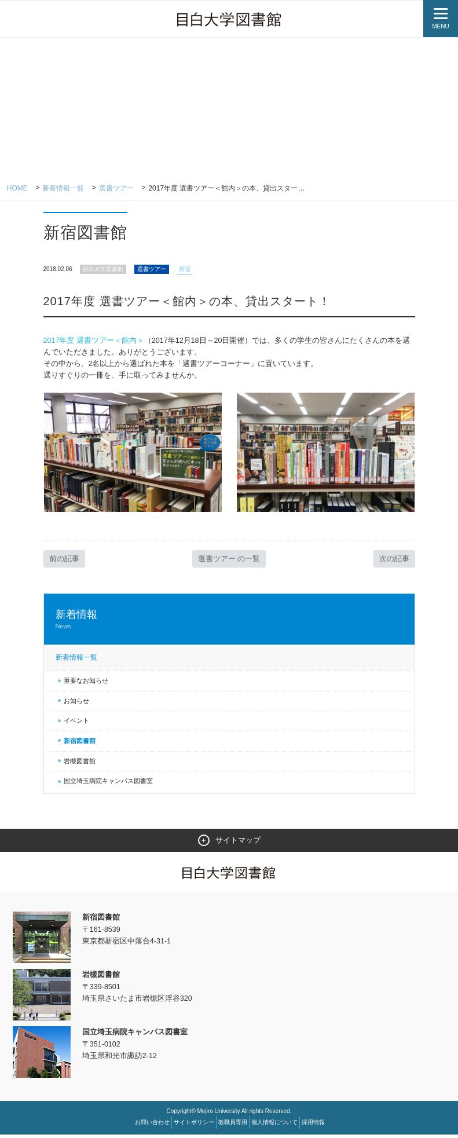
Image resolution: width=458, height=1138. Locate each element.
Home (17, 188)
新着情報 (229, 622)
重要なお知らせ (86, 683)
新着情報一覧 (64, 188)
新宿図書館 (80, 743)
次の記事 (394, 561)
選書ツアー (116, 188)
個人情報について (274, 1125)
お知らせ (76, 703)
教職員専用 (232, 1125)
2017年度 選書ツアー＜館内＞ (94, 340)
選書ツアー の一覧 (229, 561)
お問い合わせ (152, 1125)
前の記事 (64, 561)
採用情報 (313, 1125)
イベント (76, 723)
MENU (440, 26)
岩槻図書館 (80, 763)
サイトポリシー (194, 1125)
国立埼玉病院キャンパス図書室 (108, 783)
